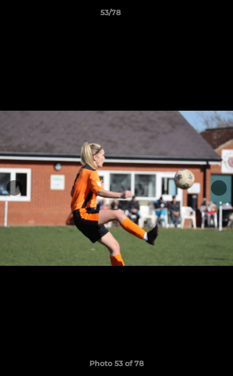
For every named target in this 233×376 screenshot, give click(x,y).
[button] (195, 15)
